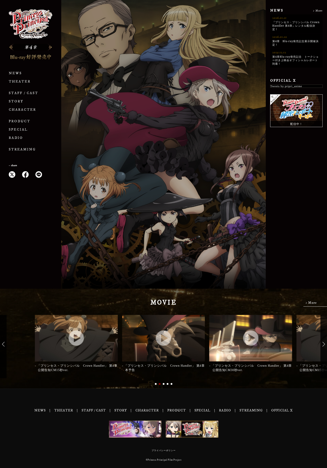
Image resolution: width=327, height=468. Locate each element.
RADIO (16, 137)
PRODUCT (19, 121)
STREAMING (22, 149)
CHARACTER (22, 109)
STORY (16, 101)
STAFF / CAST (23, 93)
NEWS (15, 73)
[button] (3, 344)
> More (318, 10)
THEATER (20, 81)
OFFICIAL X (283, 80)
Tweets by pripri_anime (286, 86)
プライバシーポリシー (164, 450)
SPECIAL (18, 129)
